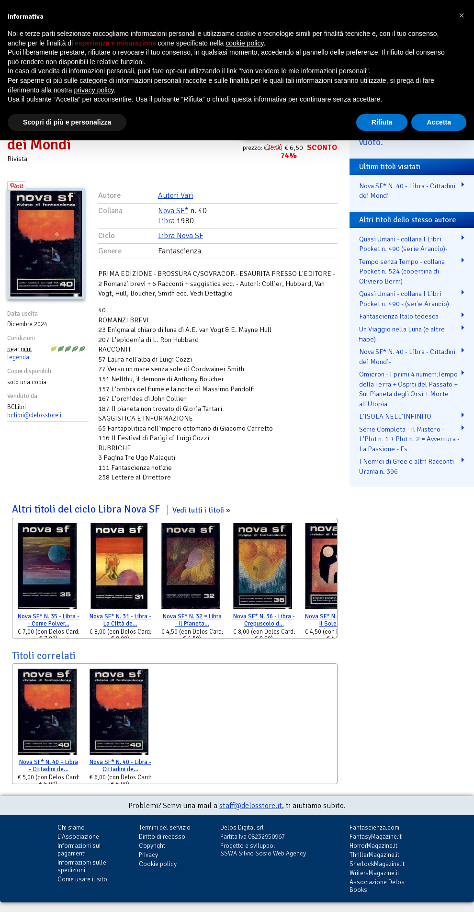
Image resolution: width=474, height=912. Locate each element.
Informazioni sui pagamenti (79, 849)
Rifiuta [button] (382, 122)
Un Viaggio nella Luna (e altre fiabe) (402, 334)
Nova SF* (173, 211)
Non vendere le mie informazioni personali (303, 71)
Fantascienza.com (374, 827)
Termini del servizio (165, 827)
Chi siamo (71, 827)
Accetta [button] (439, 122)
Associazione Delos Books (377, 886)
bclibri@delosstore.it (35, 415)
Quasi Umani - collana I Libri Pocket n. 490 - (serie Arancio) (404, 298)
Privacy (148, 855)
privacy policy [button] (94, 90)
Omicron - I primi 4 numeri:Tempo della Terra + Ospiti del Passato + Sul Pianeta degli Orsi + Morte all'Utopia (408, 389)
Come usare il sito (82, 879)
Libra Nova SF (180, 235)
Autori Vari (175, 195)
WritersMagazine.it (374, 873)
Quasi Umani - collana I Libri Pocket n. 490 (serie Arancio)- (403, 244)
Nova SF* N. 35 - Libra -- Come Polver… (48, 620)
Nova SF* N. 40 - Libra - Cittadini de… (120, 766)
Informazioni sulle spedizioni (81, 866)
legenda (18, 357)
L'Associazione (78, 836)
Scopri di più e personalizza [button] (67, 122)
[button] (461, 15)
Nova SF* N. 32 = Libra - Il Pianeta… (192, 620)
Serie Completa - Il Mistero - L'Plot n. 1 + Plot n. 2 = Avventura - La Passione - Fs (409, 439)
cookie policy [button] (244, 43)
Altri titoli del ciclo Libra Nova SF (121, 509)
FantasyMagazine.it (376, 836)
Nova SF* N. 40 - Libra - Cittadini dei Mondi (407, 191)
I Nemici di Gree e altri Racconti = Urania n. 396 (409, 466)
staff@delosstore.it (250, 805)
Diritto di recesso (162, 836)
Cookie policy (158, 864)
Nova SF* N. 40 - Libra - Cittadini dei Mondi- (407, 356)
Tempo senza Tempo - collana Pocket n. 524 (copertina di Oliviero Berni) (402, 271)
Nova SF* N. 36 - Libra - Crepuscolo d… (264, 620)
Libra (166, 221)
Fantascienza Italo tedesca (399, 316)
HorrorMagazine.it (373, 846)
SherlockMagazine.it (377, 864)
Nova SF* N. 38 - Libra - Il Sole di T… (336, 620)
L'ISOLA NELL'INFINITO (395, 416)
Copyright (152, 846)
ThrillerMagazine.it (374, 855)
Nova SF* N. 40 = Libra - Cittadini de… (48, 766)
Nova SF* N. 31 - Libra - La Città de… (120, 620)
